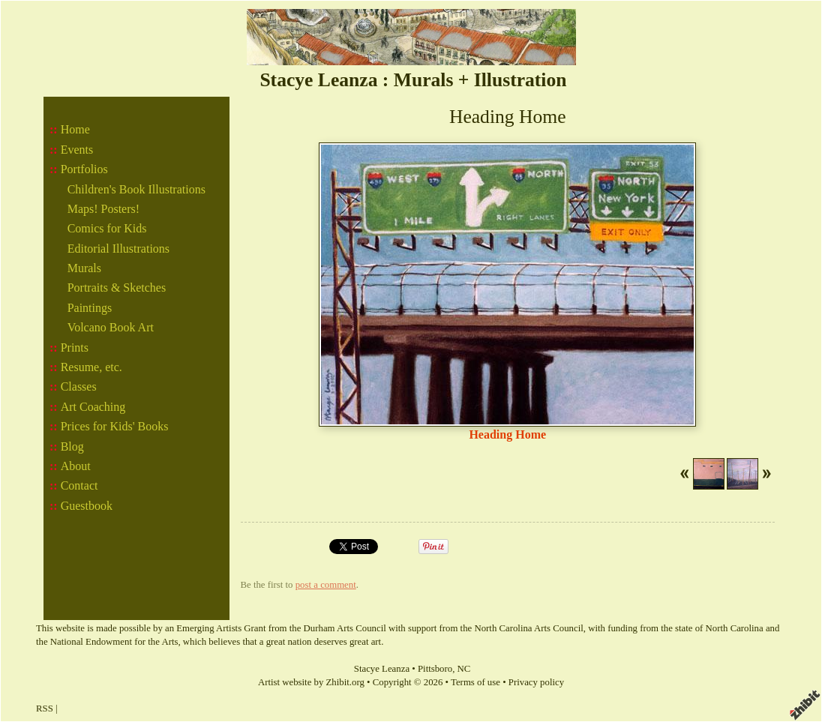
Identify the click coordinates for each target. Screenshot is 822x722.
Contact (79, 485)
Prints (74, 347)
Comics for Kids (107, 228)
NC (464, 669)
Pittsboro (435, 669)
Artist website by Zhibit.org (311, 682)
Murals (84, 268)
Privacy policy (536, 682)
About (76, 466)
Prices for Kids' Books (115, 426)
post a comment (326, 585)
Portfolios (84, 169)
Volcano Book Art (111, 327)
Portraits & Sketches (117, 287)
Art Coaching (93, 406)
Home (75, 129)
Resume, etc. (91, 367)
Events (77, 149)
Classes (79, 386)
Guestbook (86, 505)
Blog (72, 446)
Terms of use (475, 682)
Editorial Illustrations (119, 248)
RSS (44, 708)
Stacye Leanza (382, 669)
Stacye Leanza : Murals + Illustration (413, 80)
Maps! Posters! (104, 208)
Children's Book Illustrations (137, 189)
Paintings (90, 307)
